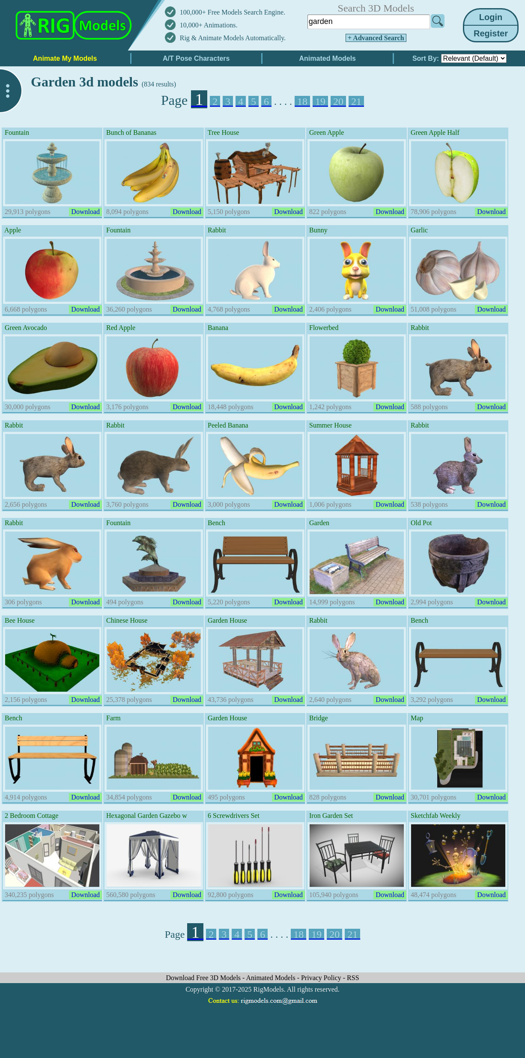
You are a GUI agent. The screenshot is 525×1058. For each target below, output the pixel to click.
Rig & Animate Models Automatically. (233, 38)
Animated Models (271, 977)
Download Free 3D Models (204, 977)
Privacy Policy (322, 977)
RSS (353, 977)
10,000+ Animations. (209, 25)
